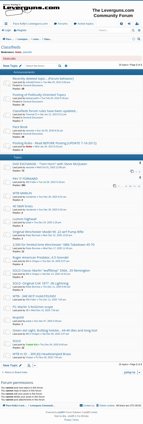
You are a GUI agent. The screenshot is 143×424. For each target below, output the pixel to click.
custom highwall (25, 219)
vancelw (30, 130)
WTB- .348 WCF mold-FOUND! (34, 296)
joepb (28, 222)
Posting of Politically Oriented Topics (39, 94)
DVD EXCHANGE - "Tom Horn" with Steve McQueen (50, 164)
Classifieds (11, 47)
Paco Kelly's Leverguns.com (30, 23)
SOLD (17, 341)
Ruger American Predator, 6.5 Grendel (41, 257)
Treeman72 (31, 114)
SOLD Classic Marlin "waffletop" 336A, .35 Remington (51, 270)
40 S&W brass (23, 206)
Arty (64, 416)
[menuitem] (121, 23)
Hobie (18, 52)
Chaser (29, 357)
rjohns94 (27, 52)
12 (139, 186)
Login (8, 30)
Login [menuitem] (130, 24)
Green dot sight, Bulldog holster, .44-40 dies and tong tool (55, 330)
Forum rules (9, 58)
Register (22, 30)
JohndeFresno (33, 82)
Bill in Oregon (33, 261)
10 (130, 186)
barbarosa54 (32, 98)
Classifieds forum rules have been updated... (45, 111)
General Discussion (33, 85)
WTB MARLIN (22, 193)
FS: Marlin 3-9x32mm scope (33, 307)
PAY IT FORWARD (25, 178)
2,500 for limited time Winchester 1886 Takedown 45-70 (53, 244)
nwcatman (31, 196)
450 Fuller (31, 182)
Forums (63, 23)
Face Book (20, 127)
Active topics (86, 23)
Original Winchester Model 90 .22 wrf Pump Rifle (48, 232)
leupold (18, 317)
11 (134, 186)
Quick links (6, 24)
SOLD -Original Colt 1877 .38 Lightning (40, 283)
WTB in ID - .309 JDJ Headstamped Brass (42, 354)
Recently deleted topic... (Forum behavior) (43, 78)
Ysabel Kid (31, 344)
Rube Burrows (33, 235)
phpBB (60, 412)
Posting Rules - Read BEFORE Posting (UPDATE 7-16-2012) (55, 143)
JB (27, 310)
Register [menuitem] (138, 24)
